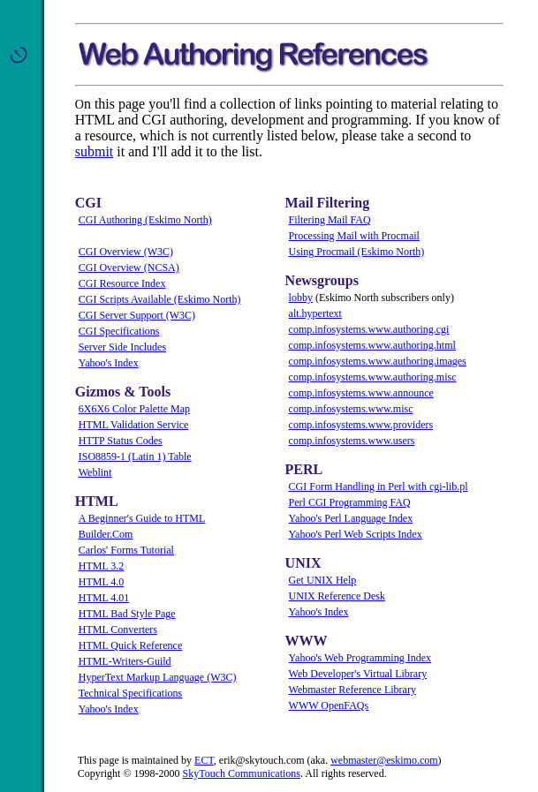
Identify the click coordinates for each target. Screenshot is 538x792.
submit (94, 151)
